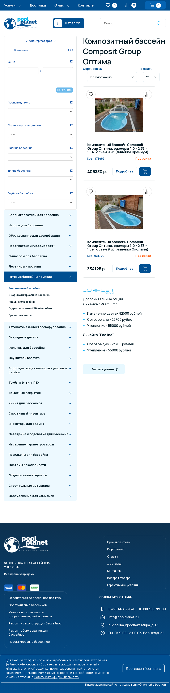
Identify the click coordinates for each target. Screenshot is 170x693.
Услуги (10, 5)
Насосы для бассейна (26, 225)
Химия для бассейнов (25, 403)
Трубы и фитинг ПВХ (24, 382)
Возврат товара (119, 578)
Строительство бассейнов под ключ (36, 598)
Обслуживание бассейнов (28, 605)
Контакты (86, 5)
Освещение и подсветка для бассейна (38, 434)
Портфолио (115, 549)
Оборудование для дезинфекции (34, 235)
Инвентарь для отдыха (26, 424)
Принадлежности (19, 315)
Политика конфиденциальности (56, 677)
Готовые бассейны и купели (30, 277)
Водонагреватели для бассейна (34, 215)
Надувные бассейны (21, 301)
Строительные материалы (29, 486)
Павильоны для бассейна (28, 455)
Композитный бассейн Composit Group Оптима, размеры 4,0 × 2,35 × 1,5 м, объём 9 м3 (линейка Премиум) (117, 148)
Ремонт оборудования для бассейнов (28, 632)
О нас (59, 5)
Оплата (112, 556)
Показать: (146, 69)
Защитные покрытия (25, 393)
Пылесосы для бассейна (28, 256)
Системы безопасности (27, 465)
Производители (118, 542)
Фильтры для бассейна (27, 348)
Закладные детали (23, 337)
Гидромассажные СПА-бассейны (30, 308)
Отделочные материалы (28, 475)
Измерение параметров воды (31, 444)
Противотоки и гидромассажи (32, 246)
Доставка (38, 5)
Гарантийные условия (123, 585)
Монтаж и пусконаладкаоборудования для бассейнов (30, 614)
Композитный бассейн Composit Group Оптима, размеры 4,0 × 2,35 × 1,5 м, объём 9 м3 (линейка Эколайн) (117, 246)
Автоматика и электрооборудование (37, 327)
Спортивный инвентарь (27, 413)
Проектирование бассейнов (29, 642)
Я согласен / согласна (143, 668)
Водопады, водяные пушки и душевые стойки (38, 370)
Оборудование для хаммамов (31, 496)
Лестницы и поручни (25, 266)
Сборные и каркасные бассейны (29, 295)
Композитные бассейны (24, 288)
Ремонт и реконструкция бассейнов (35, 623)
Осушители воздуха (24, 358)
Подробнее (124, 171)
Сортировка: (92, 69)
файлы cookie (15, 664)
